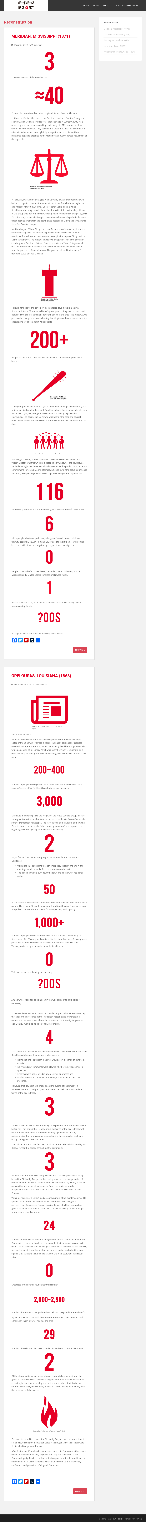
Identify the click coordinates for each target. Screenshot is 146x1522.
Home (96, 5)
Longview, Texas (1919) (115, 46)
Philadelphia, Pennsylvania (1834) (119, 51)
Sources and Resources (127, 5)
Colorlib (118, 1519)
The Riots (107, 5)
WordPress (137, 1519)
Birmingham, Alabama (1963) (117, 40)
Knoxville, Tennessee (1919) (117, 34)
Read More (80, 650)
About (86, 5)
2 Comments (41, 684)
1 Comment (37, 45)
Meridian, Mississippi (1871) (40, 36)
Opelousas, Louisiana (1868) (41, 675)
